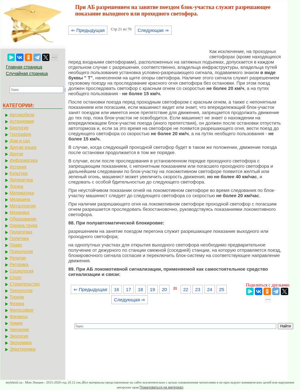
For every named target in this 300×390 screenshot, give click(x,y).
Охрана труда (23, 225)
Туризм (17, 297)
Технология (21, 290)
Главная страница (24, 66)
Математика (22, 192)
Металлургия (23, 205)
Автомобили (22, 114)
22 (185, 289)
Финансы (19, 316)
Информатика (23, 160)
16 (116, 289)
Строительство (25, 283)
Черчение (19, 329)
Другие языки (23, 147)
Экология (19, 336)
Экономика (21, 342)
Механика (19, 212)
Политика (19, 238)
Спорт (16, 277)
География (20, 134)
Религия (18, 257)
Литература (21, 179)
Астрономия (22, 121)
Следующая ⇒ (153, 30)
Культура (19, 173)
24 (209, 289)
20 (164, 289)
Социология (22, 270)
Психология (21, 251)
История (18, 166)
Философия (21, 310)
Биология (19, 127)
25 (221, 289)
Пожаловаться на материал (161, 387)
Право (16, 244)
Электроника (23, 349)
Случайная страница (27, 73)
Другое (16, 153)
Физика (17, 303)
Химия (16, 323)
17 (128, 289)
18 (140, 289)
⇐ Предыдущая (88, 30)
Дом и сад (20, 140)
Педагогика (21, 231)
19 (152, 289)
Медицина (20, 199)
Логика (16, 186)
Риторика (19, 264)
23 (197, 289)
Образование (23, 218)
